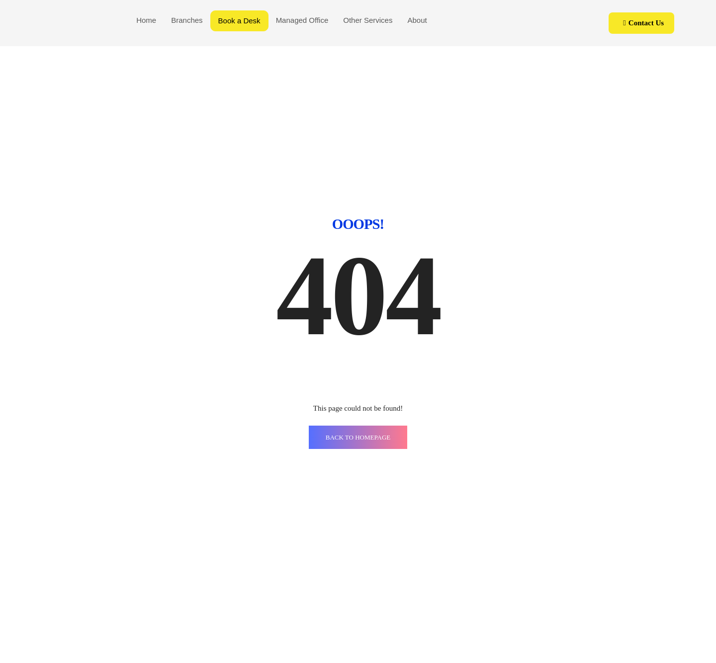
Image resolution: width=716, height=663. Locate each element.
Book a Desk (239, 20)
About (417, 20)
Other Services (367, 20)
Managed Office (302, 20)
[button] (641, 23)
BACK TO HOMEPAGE (358, 437)
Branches (186, 20)
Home (146, 20)
